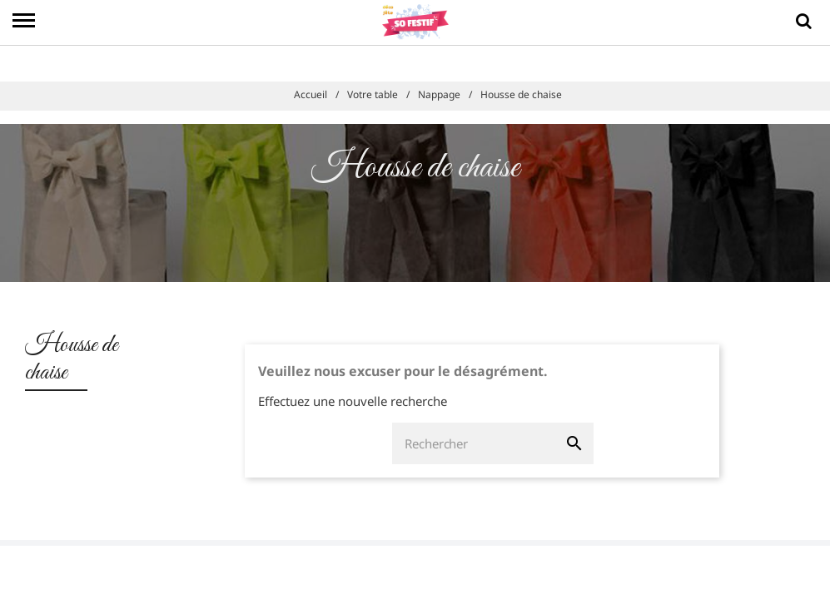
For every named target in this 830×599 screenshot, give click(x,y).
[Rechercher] (473, 443)
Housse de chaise (71, 359)
